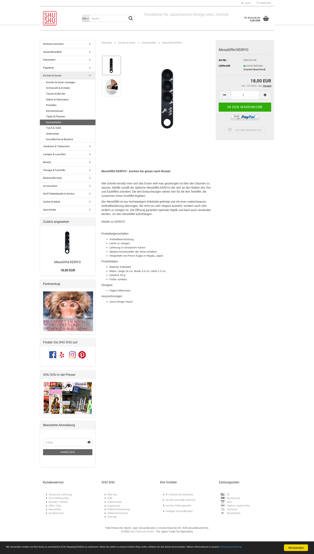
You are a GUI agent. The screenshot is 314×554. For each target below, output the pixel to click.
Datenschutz (114, 501)
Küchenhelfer (53, 122)
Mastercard (233, 498)
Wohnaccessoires (53, 43)
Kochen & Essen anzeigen (60, 82)
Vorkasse (232, 509)
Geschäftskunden (59, 498)
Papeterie (48, 67)
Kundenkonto (56, 513)
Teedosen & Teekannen (56, 146)
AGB (109, 498)
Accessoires (50, 185)
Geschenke (49, 209)
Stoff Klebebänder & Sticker (58, 193)
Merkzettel (264, 3)
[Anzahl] (245, 95)
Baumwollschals (52, 177)
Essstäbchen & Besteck (59, 139)
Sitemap (112, 516)
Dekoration (49, 59)
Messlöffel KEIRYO (67, 262)
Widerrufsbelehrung (118, 509)
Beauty (47, 162)
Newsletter (55, 509)
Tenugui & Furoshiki (54, 170)
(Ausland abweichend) (255, 69)
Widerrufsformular (117, 513)
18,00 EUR (67, 270)
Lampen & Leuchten (54, 154)
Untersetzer (52, 133)
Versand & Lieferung (60, 494)
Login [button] (246, 3)
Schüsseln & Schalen (58, 87)
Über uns (112, 494)
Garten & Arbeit (51, 201)
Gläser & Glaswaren (57, 99)
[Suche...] (85, 18)
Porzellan (51, 105)
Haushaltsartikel (52, 51)
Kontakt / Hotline (58, 501)
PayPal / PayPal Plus (238, 505)
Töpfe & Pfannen (55, 116)
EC (228, 494)
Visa (229, 501)
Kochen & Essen (52, 75)
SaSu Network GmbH (142, 531)
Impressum (113, 505)
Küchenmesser (54, 110)
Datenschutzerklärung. (56, 549)
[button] (225, 95)
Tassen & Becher (55, 93)
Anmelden (67, 452)
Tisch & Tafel (53, 127)
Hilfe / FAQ (55, 505)
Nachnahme (234, 513)
